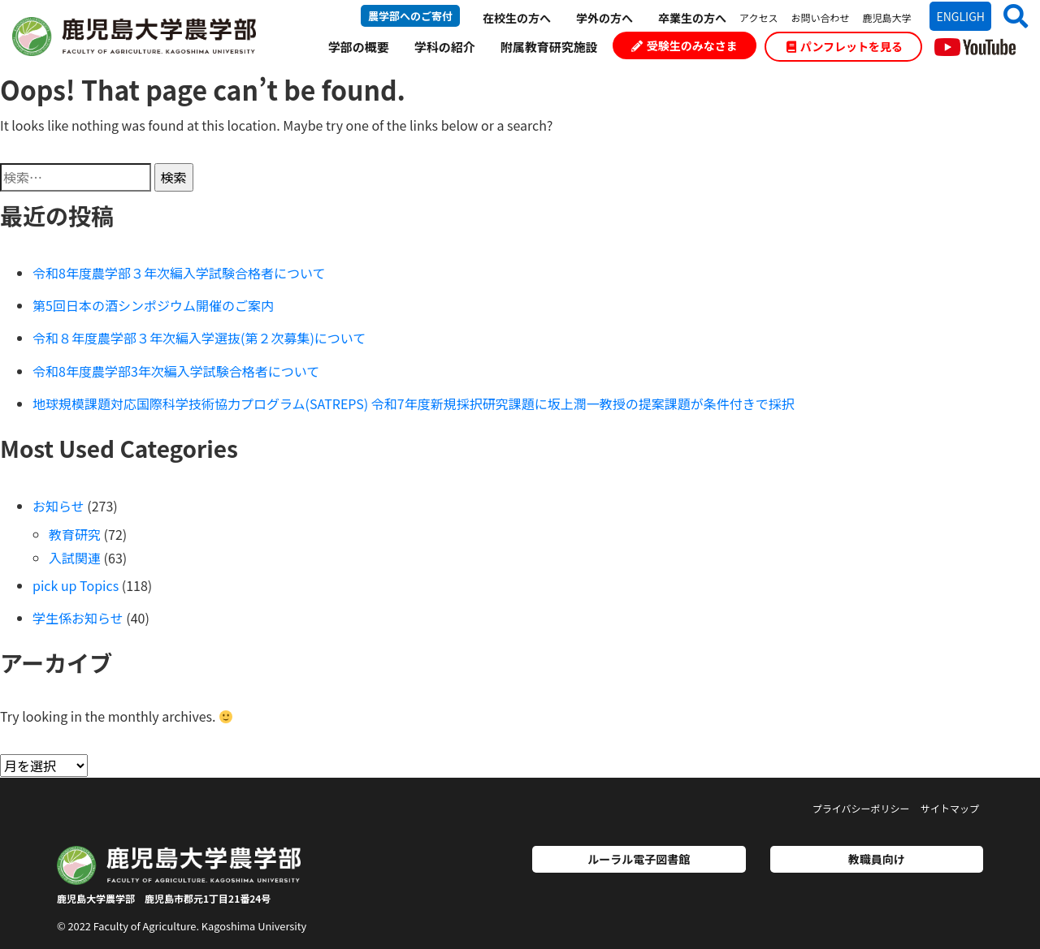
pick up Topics (75, 585)
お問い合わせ (820, 17)
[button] (1009, 16)
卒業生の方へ (692, 18)
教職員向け (876, 859)
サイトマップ (950, 808)
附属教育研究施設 (549, 46)
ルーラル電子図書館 (638, 859)
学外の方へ (604, 18)
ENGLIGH (960, 16)
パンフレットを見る (844, 46)
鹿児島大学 (886, 17)
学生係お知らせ (78, 618)
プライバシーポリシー (861, 808)
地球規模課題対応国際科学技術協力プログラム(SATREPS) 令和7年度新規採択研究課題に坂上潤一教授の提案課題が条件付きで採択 (413, 403)
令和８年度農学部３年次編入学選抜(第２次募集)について (199, 337)
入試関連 (75, 557)
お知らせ (58, 505)
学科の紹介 (444, 46)
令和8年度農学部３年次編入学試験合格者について (178, 273)
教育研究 (75, 534)
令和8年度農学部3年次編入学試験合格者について (175, 371)
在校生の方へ (517, 18)
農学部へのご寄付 (410, 16)
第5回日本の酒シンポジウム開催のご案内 (153, 305)
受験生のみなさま (684, 45)
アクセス (758, 17)
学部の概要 (358, 46)
